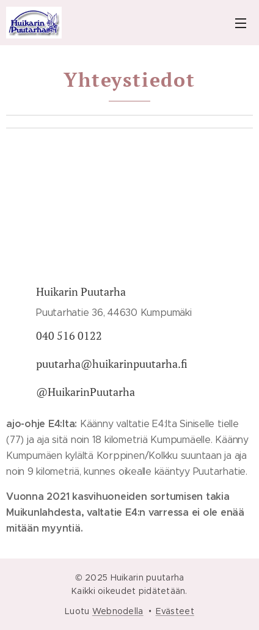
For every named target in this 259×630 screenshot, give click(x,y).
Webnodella (118, 611)
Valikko (240, 23)
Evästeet (175, 611)
